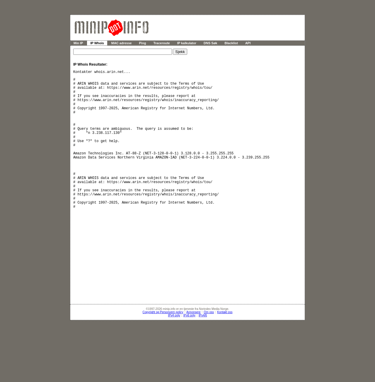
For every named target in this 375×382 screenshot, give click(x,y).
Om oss (209, 353)
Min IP (78, 43)
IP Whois (97, 43)
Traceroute (161, 43)
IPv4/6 (203, 356)
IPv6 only (189, 356)
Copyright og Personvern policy (163, 353)
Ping (142, 43)
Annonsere (193, 353)
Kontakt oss (224, 353)
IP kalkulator (186, 43)
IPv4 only (174, 356)
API (247, 43)
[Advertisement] (190, 294)
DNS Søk (210, 43)
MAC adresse (121, 43)
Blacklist (231, 43)
